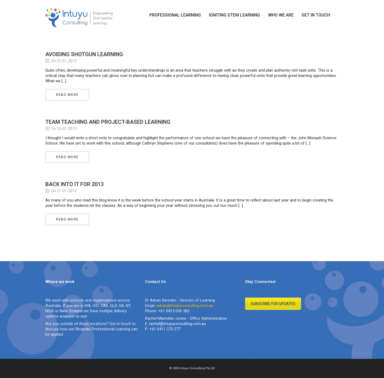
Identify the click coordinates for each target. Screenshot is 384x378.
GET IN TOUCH (316, 15)
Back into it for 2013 (74, 184)
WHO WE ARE (281, 15)
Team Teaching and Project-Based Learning (107, 122)
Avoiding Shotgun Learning (84, 54)
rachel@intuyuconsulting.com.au (177, 323)
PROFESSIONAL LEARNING (175, 15)
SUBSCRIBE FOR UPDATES (273, 304)
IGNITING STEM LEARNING (234, 15)
